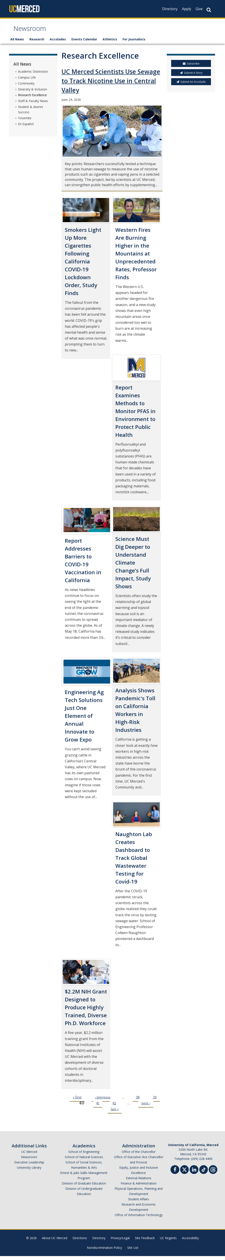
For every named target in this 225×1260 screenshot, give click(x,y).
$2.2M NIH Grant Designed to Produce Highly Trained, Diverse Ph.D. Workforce (86, 1011)
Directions (80, 1242)
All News (17, 43)
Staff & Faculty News (33, 105)
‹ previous (103, 1101)
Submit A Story (191, 77)
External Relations (138, 1182)
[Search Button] (209, 9)
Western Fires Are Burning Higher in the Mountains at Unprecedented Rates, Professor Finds (136, 257)
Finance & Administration (138, 1187)
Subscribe (191, 68)
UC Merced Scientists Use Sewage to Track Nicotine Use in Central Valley (111, 85)
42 (114, 1107)
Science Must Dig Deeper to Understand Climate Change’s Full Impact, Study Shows (133, 566)
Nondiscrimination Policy (104, 1251)
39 (154, 1101)
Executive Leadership (29, 1166)
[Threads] (213, 1173)
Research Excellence (32, 99)
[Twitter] (184, 1173)
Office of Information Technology (139, 1219)
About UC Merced (54, 1242)
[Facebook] (175, 1174)
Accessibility (190, 1242)
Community (26, 87)
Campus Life (27, 81)
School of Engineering (83, 1156)
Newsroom (33, 31)
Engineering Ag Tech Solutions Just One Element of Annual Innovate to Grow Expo (84, 720)
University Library (29, 1171)
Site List (132, 1251)
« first (77, 1101)
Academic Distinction (33, 75)
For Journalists (134, 43)
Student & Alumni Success (30, 113)
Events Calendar (84, 43)
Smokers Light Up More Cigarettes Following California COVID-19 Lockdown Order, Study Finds (83, 265)
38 (138, 1101)
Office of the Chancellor (139, 1156)
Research (36, 43)
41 (97, 1107)
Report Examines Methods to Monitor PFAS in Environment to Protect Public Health (135, 415)
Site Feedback (145, 1242)
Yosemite (24, 122)
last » (115, 1113)
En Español (26, 128)
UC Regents (168, 1242)
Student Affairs (138, 1203)
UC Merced (29, 1156)
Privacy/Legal (120, 1242)
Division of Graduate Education (84, 1187)
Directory (170, 8)
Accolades (58, 43)
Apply (186, 8)
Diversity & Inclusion (32, 93)
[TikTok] (203, 1173)
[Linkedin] (194, 1174)
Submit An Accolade (191, 86)
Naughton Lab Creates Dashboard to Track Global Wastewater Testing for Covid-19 (133, 861)
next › (145, 1107)
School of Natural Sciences (84, 1161)
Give (199, 8)
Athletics (110, 43)
